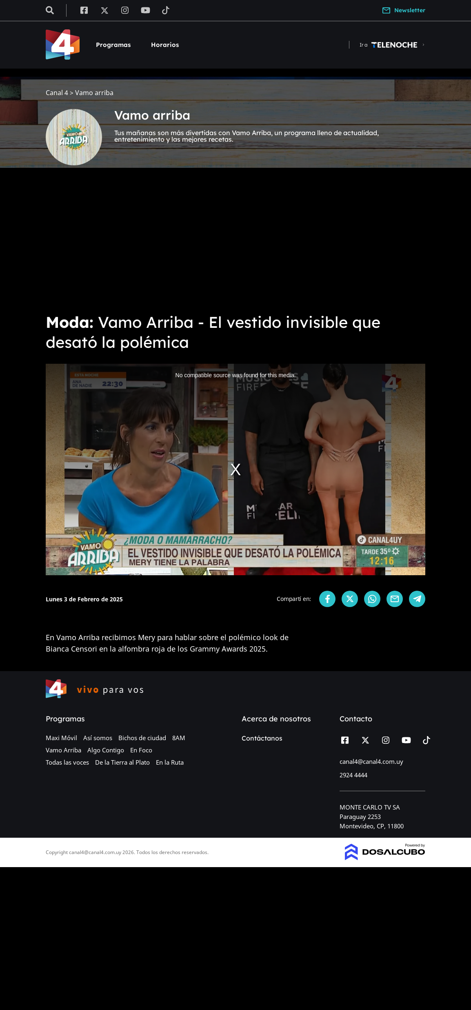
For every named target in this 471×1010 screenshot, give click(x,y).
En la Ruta (170, 762)
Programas (113, 45)
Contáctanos (262, 738)
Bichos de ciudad (142, 738)
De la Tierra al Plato (122, 762)
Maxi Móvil (61, 738)
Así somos (97, 738)
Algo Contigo (105, 750)
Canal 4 (57, 93)
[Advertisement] (235, 245)
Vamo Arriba (63, 750)
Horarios (165, 45)
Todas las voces (67, 762)
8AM (178, 738)
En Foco (141, 750)
